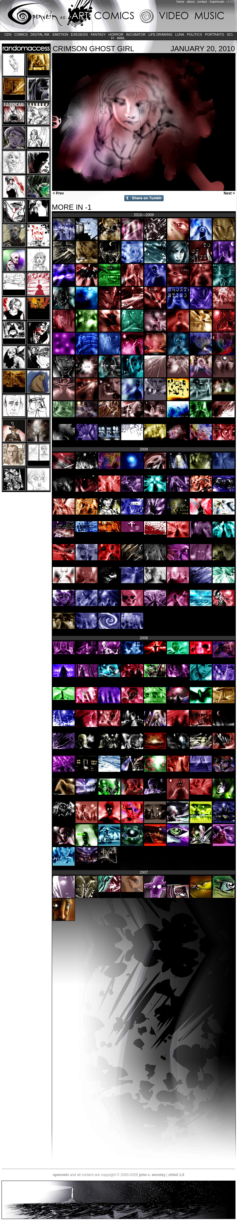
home (180, 1)
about (190, 1)
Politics (194, 34)
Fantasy (98, 34)
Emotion (60, 34)
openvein (61, 1175)
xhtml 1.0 (176, 1175)
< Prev (58, 193)
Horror (116, 34)
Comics (21, 34)
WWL (121, 38)
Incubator (136, 34)
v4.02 (229, 1)
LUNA (179, 34)
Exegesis (79, 34)
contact (202, 1)
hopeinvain (217, 1)
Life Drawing (160, 34)
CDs (8, 34)
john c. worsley (152, 1175)
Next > (230, 193)
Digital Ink (40, 34)
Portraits (214, 34)
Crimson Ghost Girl (93, 49)
